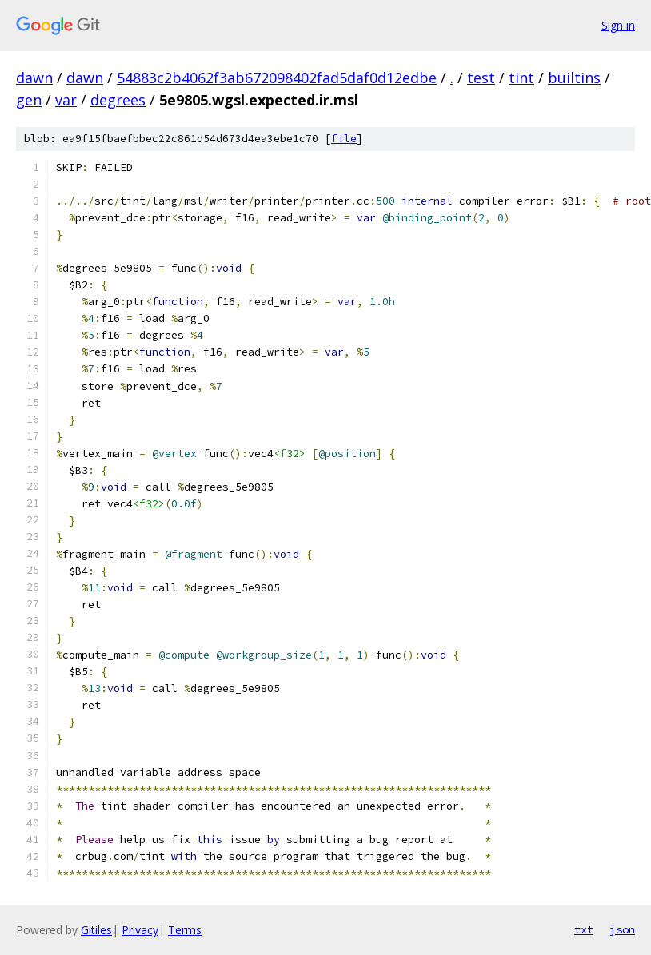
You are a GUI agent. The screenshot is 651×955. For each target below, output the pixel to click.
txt (583, 929)
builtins (574, 77)
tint (521, 77)
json (622, 929)
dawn (34, 77)
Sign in (618, 25)
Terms (185, 929)
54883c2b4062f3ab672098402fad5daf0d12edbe (277, 77)
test (481, 77)
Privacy (140, 929)
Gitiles (96, 929)
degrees (118, 99)
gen (29, 99)
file (344, 138)
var (66, 99)
